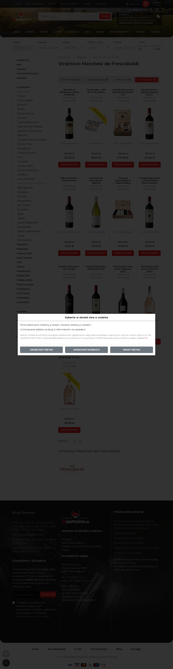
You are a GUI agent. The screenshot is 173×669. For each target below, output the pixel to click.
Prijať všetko (131, 350)
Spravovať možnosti (86, 350)
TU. (146, 338)
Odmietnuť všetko (41, 350)
